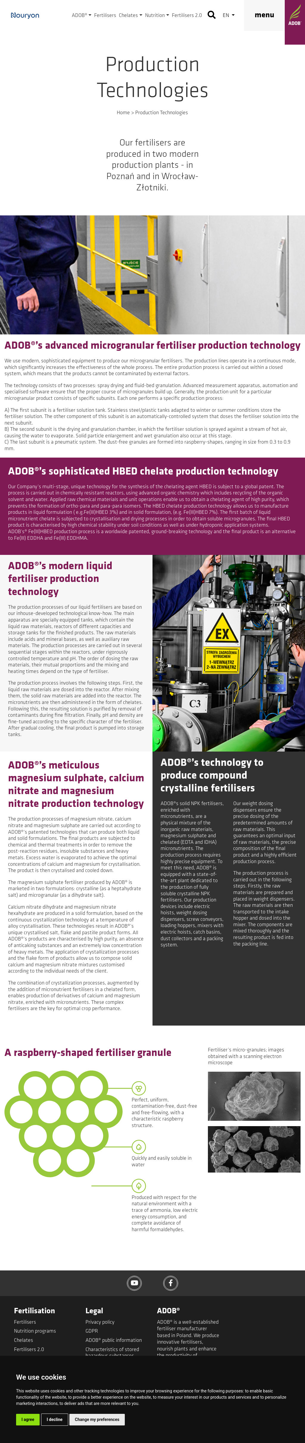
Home (123, 113)
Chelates (128, 15)
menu (264, 15)
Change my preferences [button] (97, 1419)
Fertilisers (105, 15)
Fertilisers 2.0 (187, 15)
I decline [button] (55, 1419)
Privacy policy (99, 1322)
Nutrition (155, 15)
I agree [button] (27, 1419)
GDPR (91, 1331)
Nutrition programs (35, 1331)
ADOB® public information (113, 1340)
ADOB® (79, 15)
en (226, 15)
